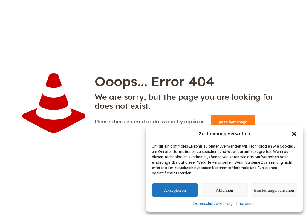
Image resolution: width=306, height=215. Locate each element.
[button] (294, 134)
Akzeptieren (175, 190)
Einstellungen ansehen (274, 190)
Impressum (246, 203)
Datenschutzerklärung (213, 203)
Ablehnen (224, 190)
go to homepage (233, 122)
